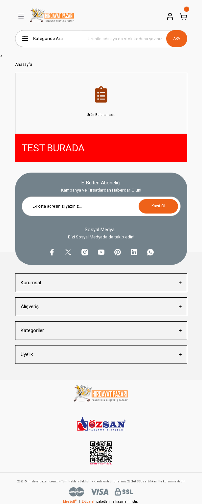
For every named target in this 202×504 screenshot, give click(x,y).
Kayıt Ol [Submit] (158, 206)
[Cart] (183, 16)
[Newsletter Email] (101, 206)
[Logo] (52, 16)
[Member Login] (170, 16)
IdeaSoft (70, 501)
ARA (176, 38)
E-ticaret (88, 501)
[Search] (134, 38)
